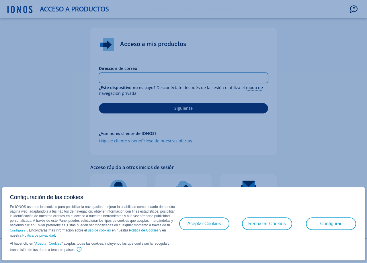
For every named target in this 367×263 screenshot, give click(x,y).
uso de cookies (99, 230)
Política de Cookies (144, 230)
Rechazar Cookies (267, 223)
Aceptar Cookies (48, 243)
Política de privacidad (38, 235)
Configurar (18, 230)
